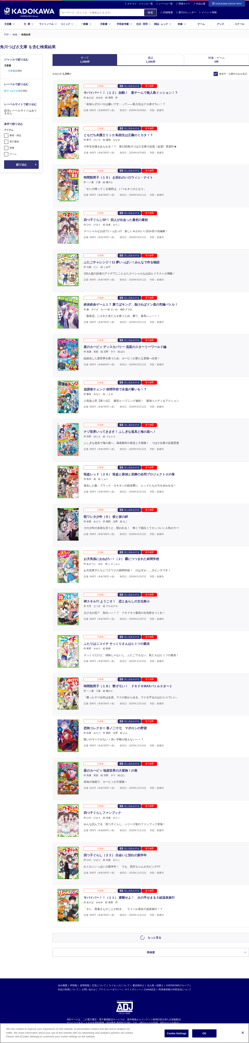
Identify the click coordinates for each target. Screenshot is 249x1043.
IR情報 (73, 935)
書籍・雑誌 (15, 135)
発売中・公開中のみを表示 (233, 74)
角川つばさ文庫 (12, 90)
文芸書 (9, 24)
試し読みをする (129, 86)
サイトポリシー (133, 939)
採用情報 (84, 935)
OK (204, 1033)
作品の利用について (68, 939)
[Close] (242, 1032)
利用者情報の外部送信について (175, 939)
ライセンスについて (119, 935)
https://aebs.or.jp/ (110, 976)
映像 (182, 24)
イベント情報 (208, 12)
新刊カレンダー (186, 12)
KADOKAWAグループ (177, 935)
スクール (239, 24)
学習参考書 (124, 24)
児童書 (105, 24)
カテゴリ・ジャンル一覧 (140, 3)
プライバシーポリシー (110, 939)
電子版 (149, 86)
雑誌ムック (162, 24)
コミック (67, 24)
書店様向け (138, 935)
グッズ (220, 24)
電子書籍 (14, 141)
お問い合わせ (89, 939)
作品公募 (200, 3)
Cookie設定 (150, 939)
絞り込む (21, 164)
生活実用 (143, 24)
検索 (150, 12)
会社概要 (62, 935)
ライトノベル (48, 24)
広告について (99, 935)
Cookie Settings (176, 1033)
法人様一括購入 (155, 935)
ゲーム (201, 24)
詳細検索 (166, 12)
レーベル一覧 (166, 3)
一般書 (86, 24)
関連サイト (184, 3)
